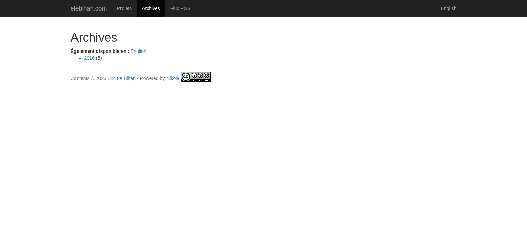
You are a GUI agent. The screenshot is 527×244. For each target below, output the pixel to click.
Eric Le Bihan (122, 78)
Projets (124, 8)
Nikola (172, 78)
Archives (153, 8)
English (449, 8)
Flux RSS (180, 8)
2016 (89, 58)
